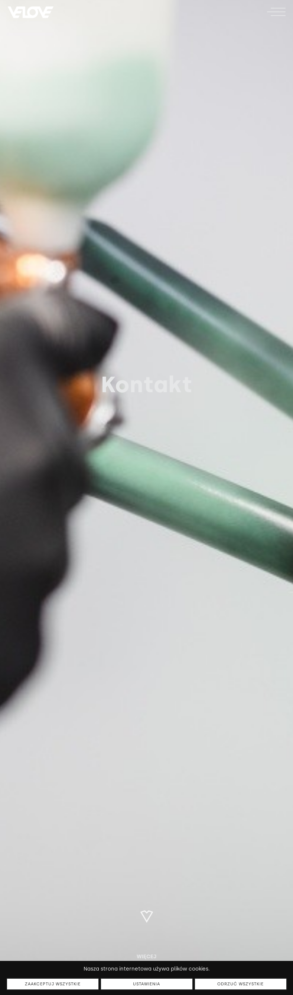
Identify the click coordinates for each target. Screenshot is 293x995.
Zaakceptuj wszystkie (53, 984)
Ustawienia (146, 984)
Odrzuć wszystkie (240, 984)
